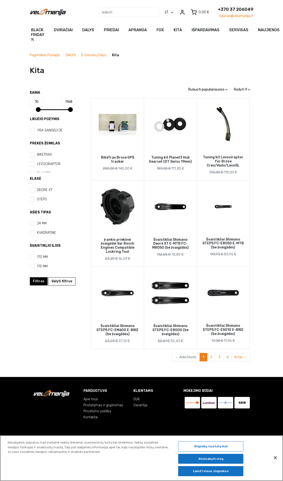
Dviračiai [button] (63, 30)
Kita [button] (178, 30)
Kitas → (241, 357)
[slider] (38, 109)
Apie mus (90, 399)
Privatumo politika (97, 411)
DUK (136, 399)
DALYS (71, 55)
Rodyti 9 (242, 89)
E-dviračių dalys (94, 55)
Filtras (38, 281)
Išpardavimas (206, 30)
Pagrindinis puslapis (45, 55)
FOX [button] (160, 30)
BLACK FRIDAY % (37, 35)
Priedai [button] (111, 30)
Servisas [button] (238, 30)
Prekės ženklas (45, 143)
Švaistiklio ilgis (45, 246)
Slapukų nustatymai (211, 447)
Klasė (35, 179)
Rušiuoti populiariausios (208, 89)
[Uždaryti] (275, 458)
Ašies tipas (40, 212)
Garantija (140, 405)
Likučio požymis (44, 119)
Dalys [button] (88, 30)
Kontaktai (90, 417)
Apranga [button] (137, 30)
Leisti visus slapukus (211, 472)
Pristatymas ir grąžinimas (103, 405)
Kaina (35, 93)
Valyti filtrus (61, 281)
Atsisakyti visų (210, 459)
